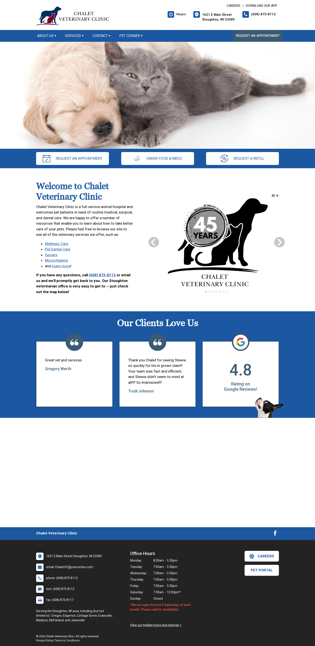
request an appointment (73, 158)
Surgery (51, 255)
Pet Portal (262, 570)
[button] (273, 195)
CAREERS (233, 6)
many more (61, 266)
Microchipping (56, 260)
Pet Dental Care (57, 249)
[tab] (206, 291)
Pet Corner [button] (131, 36)
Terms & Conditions (67, 640)
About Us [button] (46, 36)
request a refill (242, 158)
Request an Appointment (258, 36)
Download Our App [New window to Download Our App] (261, 6)
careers (261, 556)
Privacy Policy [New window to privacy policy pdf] (44, 640)
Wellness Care (56, 244)
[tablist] (216, 291)
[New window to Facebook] (275, 534)
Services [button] (74, 36)
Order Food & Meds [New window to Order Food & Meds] (157, 158)
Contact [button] (101, 36)
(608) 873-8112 (102, 275)
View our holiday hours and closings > (155, 625)
